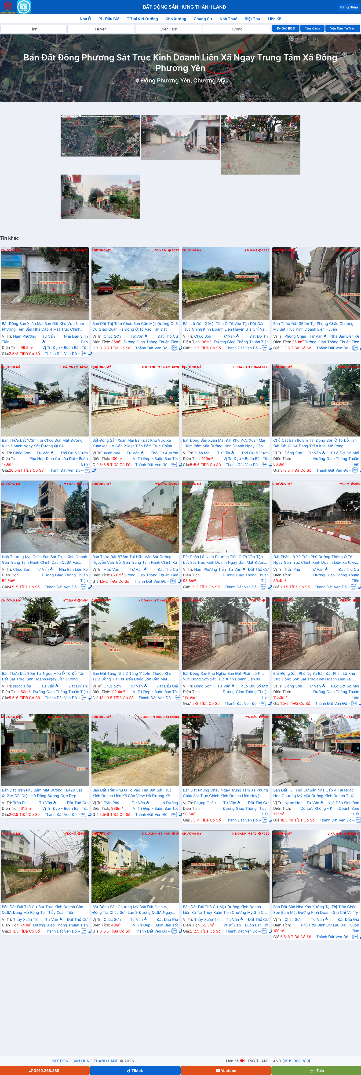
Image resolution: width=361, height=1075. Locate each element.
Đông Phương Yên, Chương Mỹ (183, 80)
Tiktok (135, 1070)
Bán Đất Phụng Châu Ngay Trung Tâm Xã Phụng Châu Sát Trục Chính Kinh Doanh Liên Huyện (225, 793)
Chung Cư (203, 18)
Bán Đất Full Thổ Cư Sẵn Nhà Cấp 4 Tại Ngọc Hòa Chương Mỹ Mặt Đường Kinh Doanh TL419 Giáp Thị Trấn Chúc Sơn (315, 793)
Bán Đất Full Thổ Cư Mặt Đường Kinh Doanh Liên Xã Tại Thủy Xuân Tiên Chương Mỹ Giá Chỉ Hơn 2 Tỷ (225, 910)
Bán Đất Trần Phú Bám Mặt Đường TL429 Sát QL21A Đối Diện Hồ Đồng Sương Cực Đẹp (42, 793)
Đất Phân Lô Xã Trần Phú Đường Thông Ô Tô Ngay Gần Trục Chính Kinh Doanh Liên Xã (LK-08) (314, 560)
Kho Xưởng (176, 18)
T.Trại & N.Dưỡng (142, 18)
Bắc (343, 717)
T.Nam (341, 250)
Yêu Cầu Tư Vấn (343, 28)
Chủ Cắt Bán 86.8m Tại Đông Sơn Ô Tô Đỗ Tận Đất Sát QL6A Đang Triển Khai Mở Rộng (315, 443)
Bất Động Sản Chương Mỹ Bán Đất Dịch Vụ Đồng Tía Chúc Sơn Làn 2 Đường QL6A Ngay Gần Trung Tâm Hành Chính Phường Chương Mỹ (134, 910)
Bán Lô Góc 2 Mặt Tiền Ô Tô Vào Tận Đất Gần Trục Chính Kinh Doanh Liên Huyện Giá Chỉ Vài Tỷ (224, 326)
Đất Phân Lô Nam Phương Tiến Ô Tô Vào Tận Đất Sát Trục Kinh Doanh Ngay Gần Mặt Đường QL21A (225, 560)
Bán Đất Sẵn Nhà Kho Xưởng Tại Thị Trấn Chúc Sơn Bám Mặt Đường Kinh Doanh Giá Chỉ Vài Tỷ (315, 909)
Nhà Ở (85, 18)
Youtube (226, 1070)
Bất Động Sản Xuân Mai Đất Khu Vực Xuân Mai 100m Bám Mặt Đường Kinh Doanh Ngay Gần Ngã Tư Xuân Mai (224, 443)
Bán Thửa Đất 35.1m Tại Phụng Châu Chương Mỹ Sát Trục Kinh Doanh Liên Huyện (313, 326)
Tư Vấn (139, 336)
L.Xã (63, 367)
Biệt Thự (252, 18)
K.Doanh (61, 250)
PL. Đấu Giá (108, 18)
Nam (75, 250)
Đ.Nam (160, 250)
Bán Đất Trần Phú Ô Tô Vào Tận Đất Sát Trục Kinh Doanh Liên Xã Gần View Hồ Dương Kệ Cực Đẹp (132, 793)
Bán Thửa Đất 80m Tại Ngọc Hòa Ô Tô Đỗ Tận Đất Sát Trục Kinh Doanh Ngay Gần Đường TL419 (43, 676)
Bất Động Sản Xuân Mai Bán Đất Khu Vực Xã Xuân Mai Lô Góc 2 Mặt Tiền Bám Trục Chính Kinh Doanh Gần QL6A (132, 443)
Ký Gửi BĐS (286, 28)
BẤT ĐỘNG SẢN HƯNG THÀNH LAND (85, 1061)
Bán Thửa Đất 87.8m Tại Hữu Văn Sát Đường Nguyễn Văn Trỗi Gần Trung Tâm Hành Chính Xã (134, 559)
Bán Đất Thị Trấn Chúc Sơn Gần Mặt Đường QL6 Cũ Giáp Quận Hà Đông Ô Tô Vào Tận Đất (135, 326)
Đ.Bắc (254, 483)
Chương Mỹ (11, 250)
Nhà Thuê (228, 18)
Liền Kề (274, 18)
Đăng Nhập (349, 7)
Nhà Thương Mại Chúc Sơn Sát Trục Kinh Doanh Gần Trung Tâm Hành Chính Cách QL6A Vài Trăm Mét (44, 560)
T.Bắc (70, 483)
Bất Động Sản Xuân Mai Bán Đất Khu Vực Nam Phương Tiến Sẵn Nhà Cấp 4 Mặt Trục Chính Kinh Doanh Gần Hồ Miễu (43, 326)
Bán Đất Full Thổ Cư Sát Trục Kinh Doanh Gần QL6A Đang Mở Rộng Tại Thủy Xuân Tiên (42, 909)
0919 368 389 (296, 1061)
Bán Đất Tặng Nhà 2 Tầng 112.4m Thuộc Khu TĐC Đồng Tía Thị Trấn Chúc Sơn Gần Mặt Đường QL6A (131, 676)
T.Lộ (333, 717)
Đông (344, 367)
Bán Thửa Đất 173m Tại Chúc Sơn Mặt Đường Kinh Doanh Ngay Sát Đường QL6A (42, 443)
